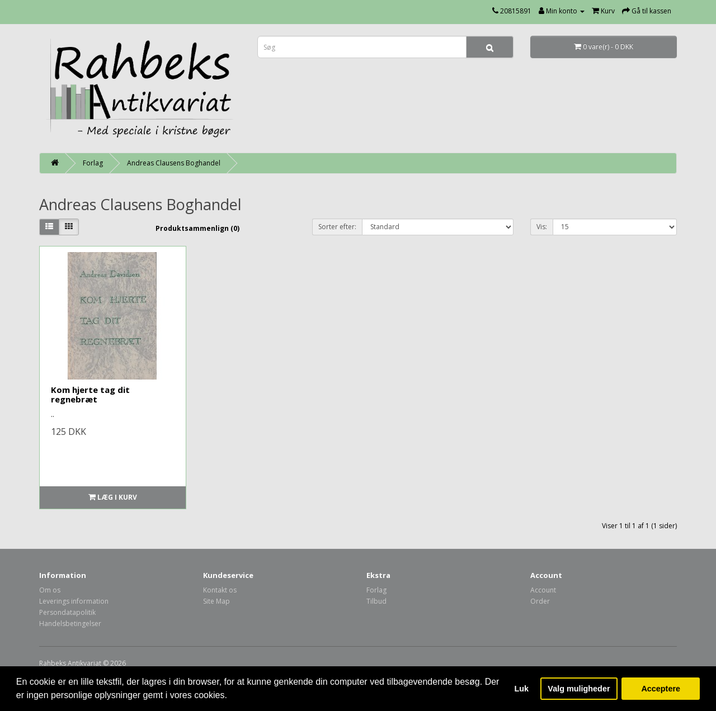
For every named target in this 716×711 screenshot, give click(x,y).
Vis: (541, 226)
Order (540, 601)
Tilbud (376, 601)
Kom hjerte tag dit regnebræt (90, 394)
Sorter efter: (337, 226)
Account (543, 590)
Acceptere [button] (660, 688)
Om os (49, 590)
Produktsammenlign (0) (197, 228)
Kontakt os (220, 590)
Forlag (93, 163)
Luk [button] (522, 688)
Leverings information (74, 601)
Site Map (216, 601)
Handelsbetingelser (70, 623)
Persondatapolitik (67, 612)
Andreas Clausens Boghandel (173, 163)
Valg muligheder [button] (579, 688)
